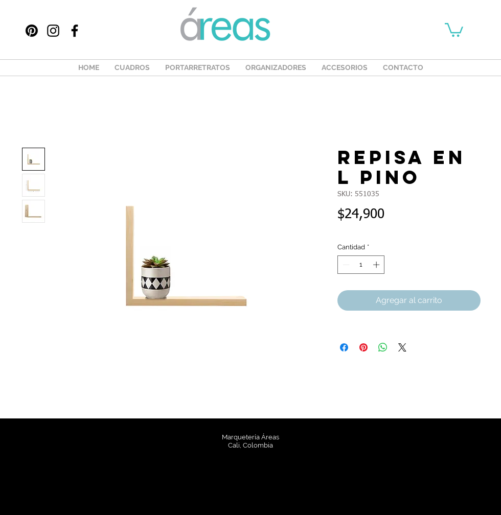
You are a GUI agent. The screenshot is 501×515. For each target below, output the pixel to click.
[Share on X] (402, 347)
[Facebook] (74, 30)
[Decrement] (345, 264)
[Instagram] (53, 30)
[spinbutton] (361, 264)
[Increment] (377, 264)
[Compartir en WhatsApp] (383, 347)
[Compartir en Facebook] (344, 347)
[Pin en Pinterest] (363, 347)
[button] (454, 29)
